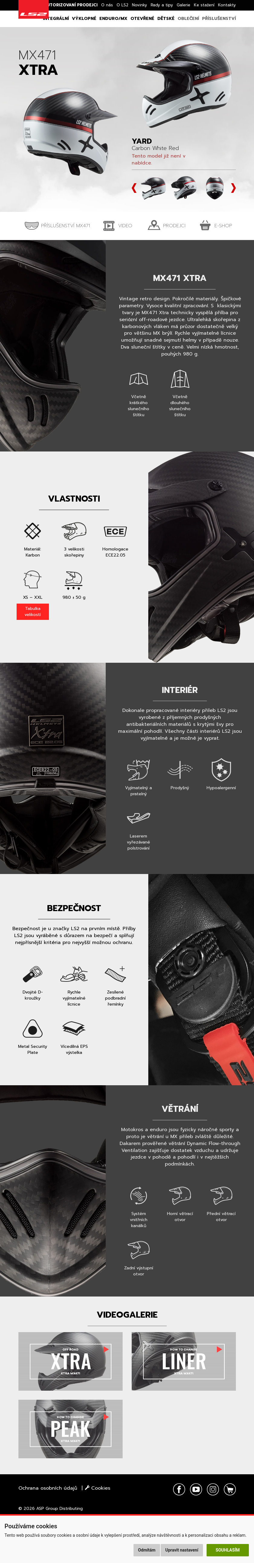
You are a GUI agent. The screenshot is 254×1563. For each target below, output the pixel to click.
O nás (107, 5)
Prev (134, 188)
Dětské (166, 18)
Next (233, 188)
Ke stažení (204, 5)
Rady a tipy (162, 5)
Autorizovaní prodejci (71, 5)
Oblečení (188, 18)
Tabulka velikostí (32, 611)
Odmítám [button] (147, 1550)
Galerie (183, 5)
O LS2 (122, 5)
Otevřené (142, 18)
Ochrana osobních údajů (47, 1488)
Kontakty (227, 5)
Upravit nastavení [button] (181, 1550)
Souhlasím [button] (228, 1550)
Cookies (97, 1488)
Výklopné (84, 18)
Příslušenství (219, 18)
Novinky (139, 5)
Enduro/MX (113, 18)
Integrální (56, 18)
